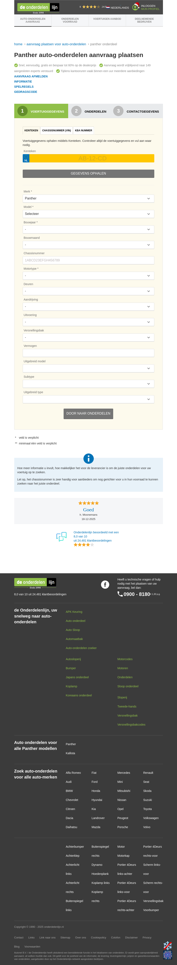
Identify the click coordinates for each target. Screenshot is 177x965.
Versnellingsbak (34, 330)
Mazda (96, 827)
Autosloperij (73, 659)
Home (18, 44)
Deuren (28, 284)
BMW (69, 791)
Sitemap (65, 937)
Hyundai (97, 800)
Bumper (71, 668)
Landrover (98, 818)
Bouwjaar (30, 222)
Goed (88, 509)
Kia (94, 809)
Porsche (123, 827)
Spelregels (24, 86)
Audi (69, 781)
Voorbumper (151, 910)
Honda (96, 791)
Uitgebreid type (33, 392)
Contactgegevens (136, 111)
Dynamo (97, 864)
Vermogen (30, 345)
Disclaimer (131, 937)
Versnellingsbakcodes (131, 724)
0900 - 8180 (137, 594)
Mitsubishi (124, 791)
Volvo (146, 827)
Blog (17, 946)
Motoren (123, 668)
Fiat (94, 772)
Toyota (147, 809)
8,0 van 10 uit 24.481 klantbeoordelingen (40, 594)
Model (28, 207)
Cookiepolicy (98, 937)
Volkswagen (151, 818)
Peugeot (123, 818)
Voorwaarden (32, 946)
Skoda (147, 791)
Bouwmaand (32, 237)
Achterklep (73, 855)
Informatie (23, 81)
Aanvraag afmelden (31, 76)
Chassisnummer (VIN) (56, 130)
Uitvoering (30, 315)
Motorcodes (125, 659)
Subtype (29, 376)
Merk (27, 191)
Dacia (69, 818)
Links (31, 937)
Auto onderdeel (76, 620)
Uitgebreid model (35, 361)
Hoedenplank (100, 873)
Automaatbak (74, 639)
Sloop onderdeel (128, 686)
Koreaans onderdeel (79, 695)
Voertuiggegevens (40, 111)
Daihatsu (71, 827)
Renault (148, 772)
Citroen (70, 809)
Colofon (115, 937)
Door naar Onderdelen (88, 413)
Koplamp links (101, 883)
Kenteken (31, 130)
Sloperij (122, 697)
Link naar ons (47, 937)
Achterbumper (75, 846)
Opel (121, 809)
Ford (95, 781)
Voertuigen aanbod (107, 18)
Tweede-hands (127, 706)
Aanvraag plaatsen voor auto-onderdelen (56, 44)
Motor (121, 846)
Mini (120, 781)
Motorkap (123, 855)
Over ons (80, 937)
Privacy (147, 937)
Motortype (30, 268)
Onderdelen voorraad (70, 20)
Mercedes (124, 772)
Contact (19, 937)
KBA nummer (83, 130)
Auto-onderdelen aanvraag (32, 20)
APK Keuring (74, 611)
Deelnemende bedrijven (144, 20)
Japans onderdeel (77, 677)
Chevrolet (72, 800)
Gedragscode (25, 91)
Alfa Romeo (73, 772)
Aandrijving (31, 299)
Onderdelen (88, 111)
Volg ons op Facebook (105, 584)
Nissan (122, 800)
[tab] (31, 131)
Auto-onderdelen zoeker (81, 648)
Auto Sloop (73, 630)
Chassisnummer (34, 253)
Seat (146, 781)
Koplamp (71, 686)
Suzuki (147, 800)
